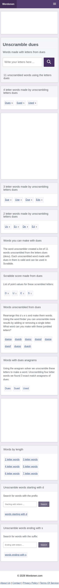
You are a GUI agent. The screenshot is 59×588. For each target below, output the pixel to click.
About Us (5, 583)
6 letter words (12, 473)
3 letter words (30, 459)
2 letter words (12, 459)
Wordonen (8, 4)
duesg (17, 346)
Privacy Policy (30, 583)
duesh (27, 346)
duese (48, 339)
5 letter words (30, 466)
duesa (8, 339)
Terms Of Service (49, 583)
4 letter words (12, 466)
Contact (16, 583)
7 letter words (30, 473)
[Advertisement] (29, 22)
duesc (28, 339)
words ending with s (15, 554)
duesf (8, 346)
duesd (38, 339)
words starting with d (16, 514)
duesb (18, 339)
